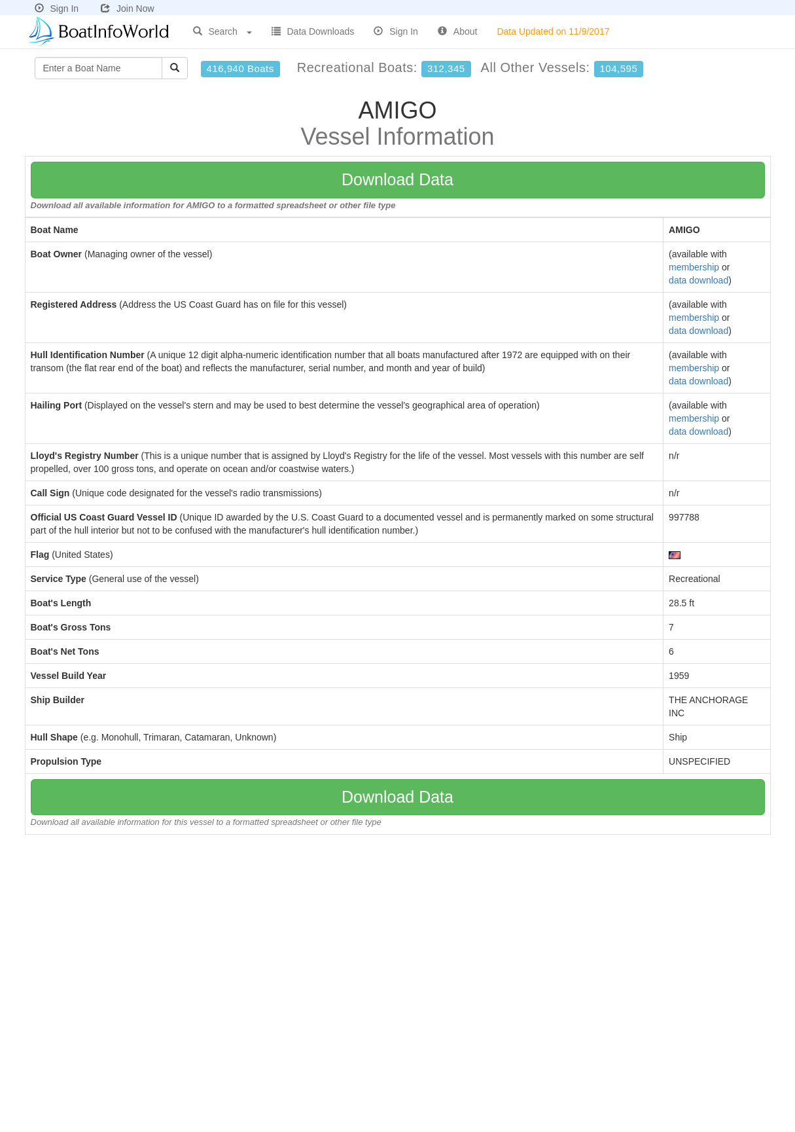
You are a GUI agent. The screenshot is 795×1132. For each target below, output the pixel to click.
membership (694, 267)
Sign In (57, 8)
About (458, 31)
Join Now (127, 8)
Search (222, 31)
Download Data (397, 179)
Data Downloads (313, 31)
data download (698, 280)
